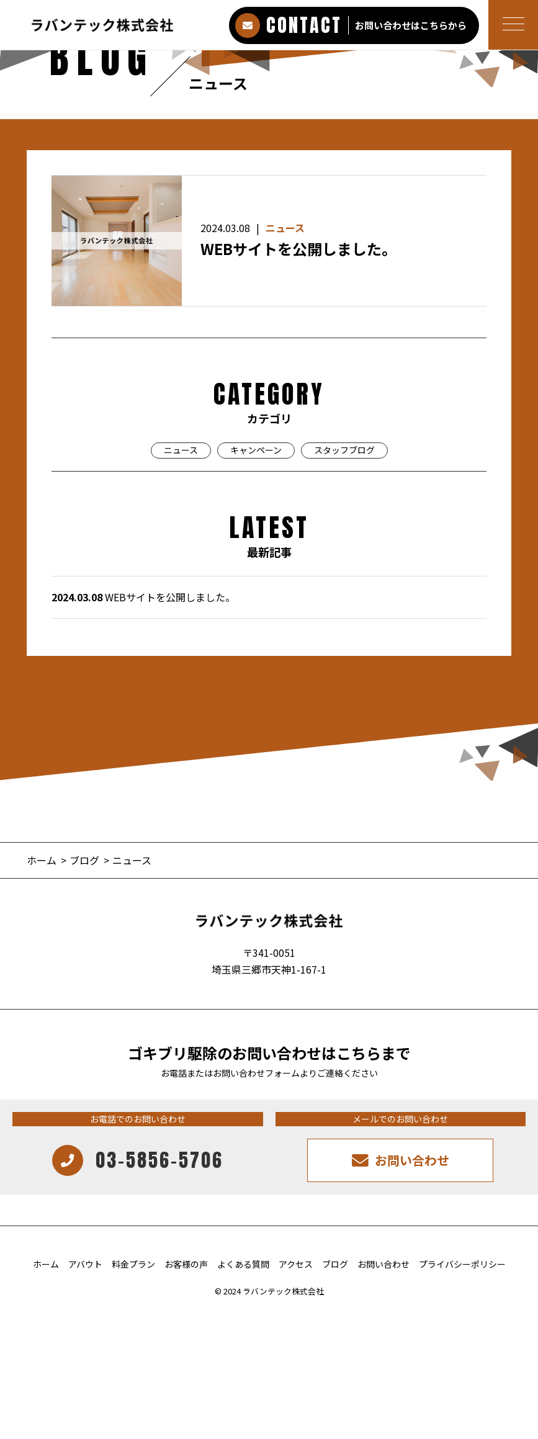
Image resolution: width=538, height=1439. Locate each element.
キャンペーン (256, 450)
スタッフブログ (344, 450)
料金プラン (133, 1264)
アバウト (85, 1264)
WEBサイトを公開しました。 (298, 248)
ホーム (46, 1264)
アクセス (296, 1264)
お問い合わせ (383, 1264)
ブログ (335, 1264)
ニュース (285, 227)
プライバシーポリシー (462, 1264)
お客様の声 (186, 1264)
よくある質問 (243, 1264)
